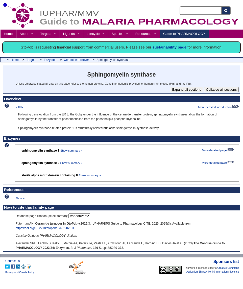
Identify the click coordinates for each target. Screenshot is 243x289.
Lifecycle (93, 34)
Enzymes (50, 60)
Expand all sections (186, 89)
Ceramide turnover (76, 60)
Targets (45, 34)
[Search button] (226, 10)
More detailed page (218, 150)
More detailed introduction (218, 107)
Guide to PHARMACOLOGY (184, 34)
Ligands (69, 34)
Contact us (12, 261)
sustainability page (169, 47)
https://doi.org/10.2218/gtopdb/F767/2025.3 (45, 228)
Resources (143, 34)
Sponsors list (226, 261)
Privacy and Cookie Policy (20, 272)
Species (118, 34)
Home (8, 34)
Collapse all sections (221, 89)
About (24, 34)
